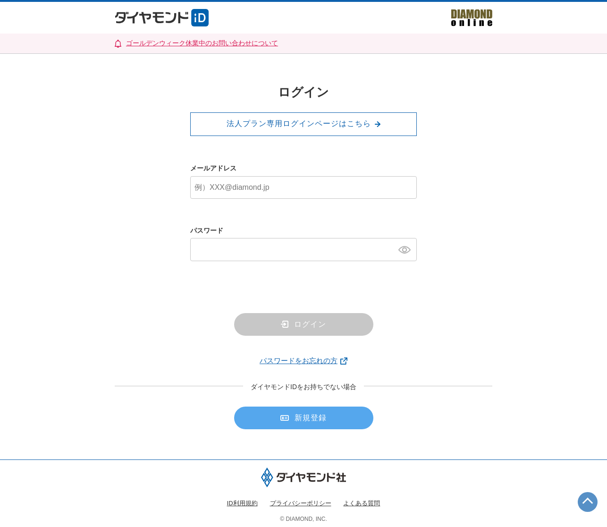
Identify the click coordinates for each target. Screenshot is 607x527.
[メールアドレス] (303, 187)
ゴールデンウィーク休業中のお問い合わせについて (202, 43)
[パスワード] (303, 249)
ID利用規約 (242, 503)
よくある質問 (361, 503)
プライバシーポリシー (300, 503)
